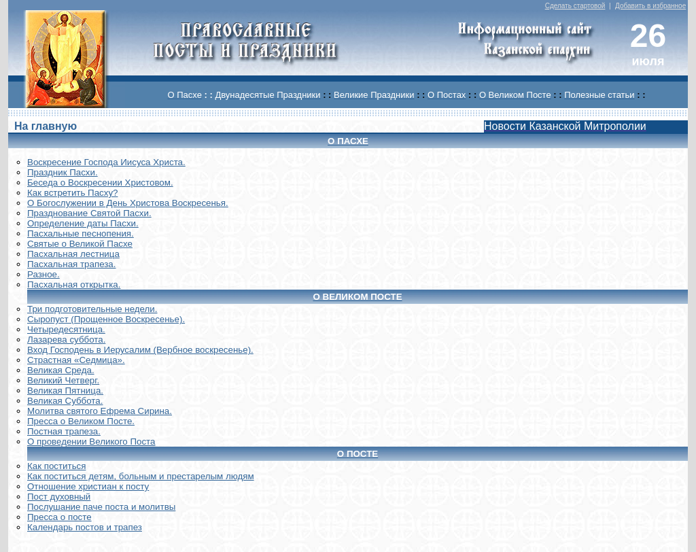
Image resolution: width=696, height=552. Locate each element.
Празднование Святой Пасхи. (89, 213)
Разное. (43, 274)
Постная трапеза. (64, 431)
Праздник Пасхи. (62, 172)
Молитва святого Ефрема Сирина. (99, 411)
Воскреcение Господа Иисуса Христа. (106, 162)
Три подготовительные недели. (92, 309)
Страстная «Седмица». (76, 360)
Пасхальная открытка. (73, 284)
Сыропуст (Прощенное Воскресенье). (106, 319)
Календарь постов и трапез (84, 527)
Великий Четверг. (63, 380)
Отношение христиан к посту (88, 486)
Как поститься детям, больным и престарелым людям (140, 476)
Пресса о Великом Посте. (81, 421)
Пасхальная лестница (73, 254)
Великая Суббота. (65, 401)
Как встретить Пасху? (72, 193)
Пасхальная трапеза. (71, 264)
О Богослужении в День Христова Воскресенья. (127, 203)
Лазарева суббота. (66, 339)
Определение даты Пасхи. (83, 223)
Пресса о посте (59, 517)
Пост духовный (58, 496)
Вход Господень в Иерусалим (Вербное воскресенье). (140, 350)
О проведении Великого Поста (91, 441)
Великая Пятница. (65, 390)
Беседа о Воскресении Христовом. (100, 182)
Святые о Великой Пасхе (80, 244)
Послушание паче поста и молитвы (101, 507)
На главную (45, 126)
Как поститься (56, 466)
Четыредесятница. (66, 329)
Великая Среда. (60, 370)
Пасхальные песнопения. (80, 233)
